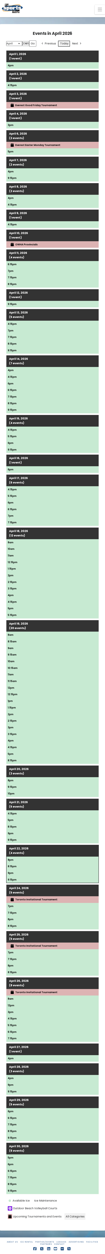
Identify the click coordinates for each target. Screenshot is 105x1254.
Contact (59, 1244)
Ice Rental (26, 1242)
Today (64, 43)
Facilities (92, 1242)
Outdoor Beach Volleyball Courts (32, 1208)
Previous (48, 43)
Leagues (62, 1242)
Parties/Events (44, 1242)
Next (77, 43)
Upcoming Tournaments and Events (35, 1216)
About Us (12, 1242)
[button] (100, 9)
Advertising (76, 1242)
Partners (46, 1244)
